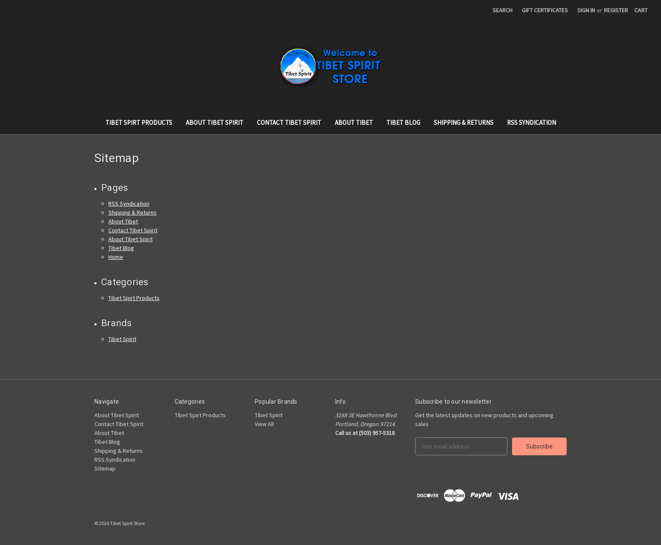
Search (502, 10)
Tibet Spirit (122, 339)
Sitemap (105, 468)
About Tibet (354, 122)
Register (616, 10)
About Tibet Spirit (214, 122)
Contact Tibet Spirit (289, 122)
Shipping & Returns (463, 122)
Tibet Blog (403, 122)
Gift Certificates (545, 10)
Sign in (586, 10)
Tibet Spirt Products (138, 122)
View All (264, 424)
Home (115, 257)
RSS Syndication (531, 122)
